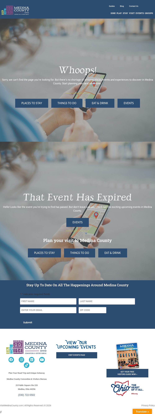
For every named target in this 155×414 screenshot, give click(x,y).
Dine (113, 13)
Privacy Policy (148, 405)
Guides (112, 6)
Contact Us (133, 6)
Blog (122, 6)
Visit (132, 13)
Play (119, 13)
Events (140, 13)
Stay (125, 13)
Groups (149, 13)
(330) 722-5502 (26, 395)
